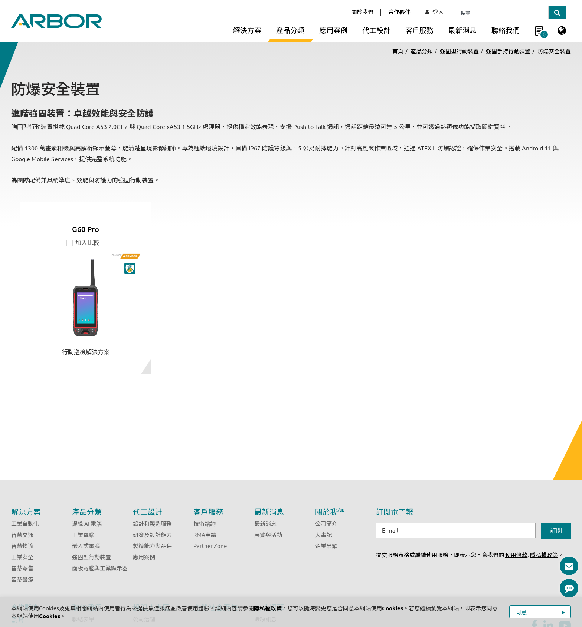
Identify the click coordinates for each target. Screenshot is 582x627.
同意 (522, 612)
